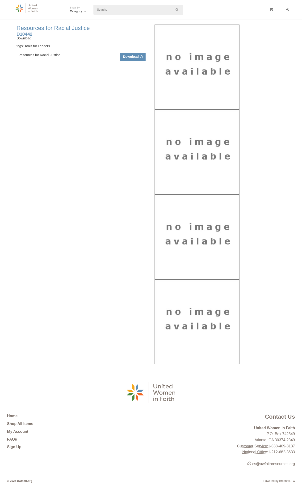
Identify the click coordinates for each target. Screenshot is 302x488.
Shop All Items (20, 424)
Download (133, 57)
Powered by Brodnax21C (279, 481)
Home (12, 416)
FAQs (12, 439)
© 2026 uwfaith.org (19, 481)
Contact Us (280, 416)
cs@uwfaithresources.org (271, 464)
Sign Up (14, 447)
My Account (17, 431)
